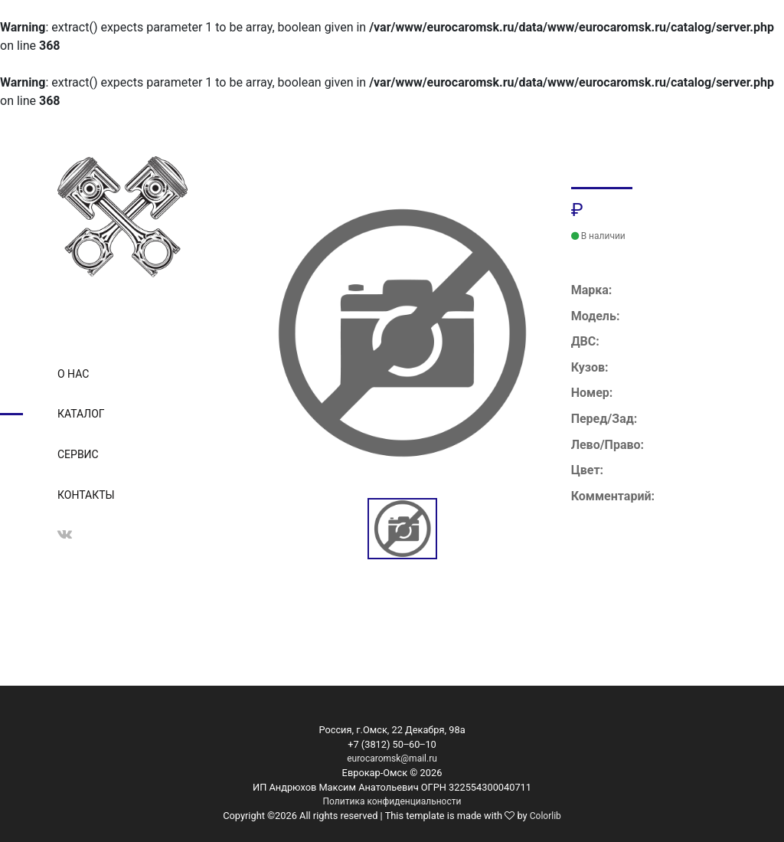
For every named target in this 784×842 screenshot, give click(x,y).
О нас (73, 374)
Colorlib (545, 816)
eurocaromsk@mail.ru (392, 758)
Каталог (81, 414)
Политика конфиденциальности (392, 801)
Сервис (78, 454)
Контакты (86, 495)
